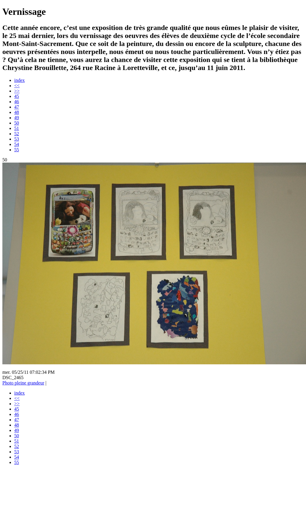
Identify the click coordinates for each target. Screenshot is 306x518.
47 (16, 106)
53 (16, 139)
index (19, 80)
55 (16, 149)
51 (16, 128)
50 (16, 122)
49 (16, 117)
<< (17, 85)
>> (17, 90)
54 (16, 144)
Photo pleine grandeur (23, 382)
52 (16, 133)
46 (16, 101)
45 (16, 96)
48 (16, 112)
